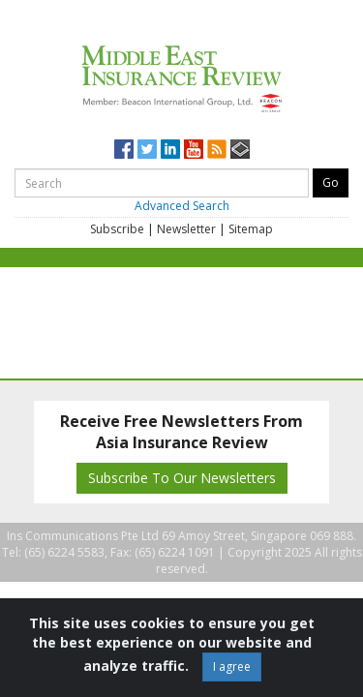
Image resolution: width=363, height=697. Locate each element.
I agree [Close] (232, 666)
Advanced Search (182, 205)
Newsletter (186, 229)
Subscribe (117, 229)
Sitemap (250, 229)
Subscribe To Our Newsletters (182, 478)
